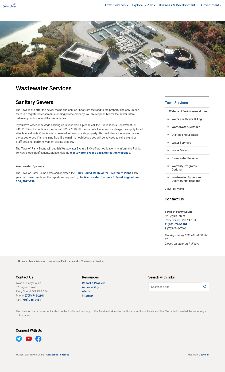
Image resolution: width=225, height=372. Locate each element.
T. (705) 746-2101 (176, 224)
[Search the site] (178, 286)
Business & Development (177, 16)
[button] (183, 189)
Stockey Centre (188, 5)
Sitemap (87, 295)
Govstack (204, 354)
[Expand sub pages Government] (220, 15)
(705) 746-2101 (34, 295)
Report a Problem (93, 283)
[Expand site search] (218, 5)
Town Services (115, 16)
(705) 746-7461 (31, 299)
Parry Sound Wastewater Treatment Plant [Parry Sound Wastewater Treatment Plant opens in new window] (103, 173)
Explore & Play (142, 16)
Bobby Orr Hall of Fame (164, 5)
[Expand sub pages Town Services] (127, 15)
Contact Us (206, 5)
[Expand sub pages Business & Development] (197, 15)
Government (210, 16)
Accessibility (90, 287)
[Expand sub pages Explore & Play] (154, 15)
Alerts (86, 291)
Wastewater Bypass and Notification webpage (100, 152)
